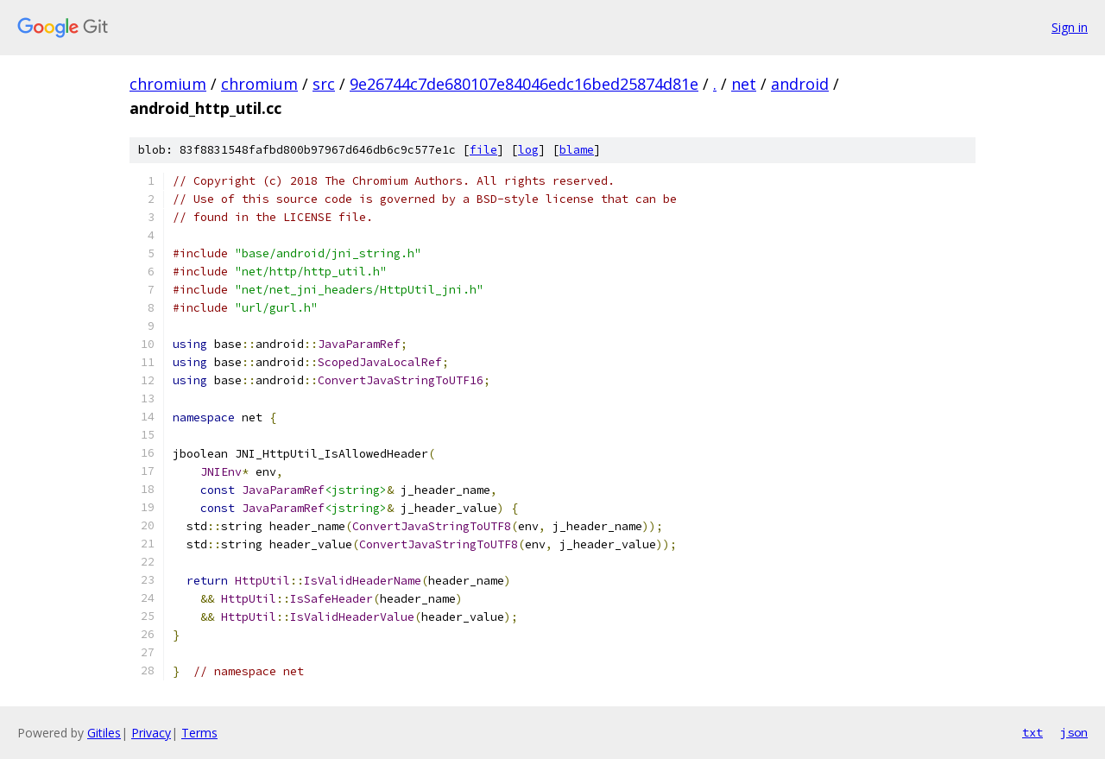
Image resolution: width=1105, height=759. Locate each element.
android (800, 83)
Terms (199, 732)
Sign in (1069, 27)
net (743, 83)
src (324, 83)
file (483, 149)
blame (576, 149)
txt (1032, 732)
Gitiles (104, 732)
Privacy (151, 732)
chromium (167, 83)
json (1074, 732)
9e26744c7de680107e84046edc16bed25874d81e (524, 83)
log (528, 149)
